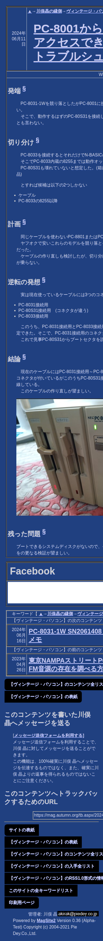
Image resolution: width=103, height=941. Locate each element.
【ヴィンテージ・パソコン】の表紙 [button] (43, 696)
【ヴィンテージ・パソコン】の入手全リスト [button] (52, 866)
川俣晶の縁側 (49, 11)
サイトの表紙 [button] (22, 830)
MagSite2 (46, 920)
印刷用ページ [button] (22, 902)
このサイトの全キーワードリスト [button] (41, 890)
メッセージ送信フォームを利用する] (49, 735)
